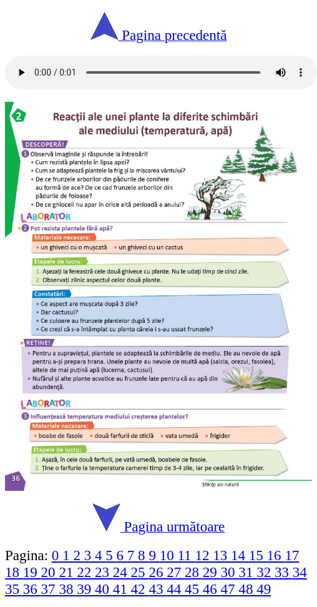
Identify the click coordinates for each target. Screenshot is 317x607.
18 (14, 572)
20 (50, 572)
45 (194, 589)
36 (32, 589)
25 (140, 572)
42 (140, 589)
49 (263, 589)
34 (300, 572)
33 (284, 572)
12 (204, 555)
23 (104, 572)
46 (212, 589)
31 (247, 572)
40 (104, 589)
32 (265, 572)
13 (222, 555)
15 (258, 555)
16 (276, 555)
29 (212, 572)
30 (230, 572)
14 (240, 555)
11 (186, 555)
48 (247, 589)
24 (122, 572)
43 (158, 589)
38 (68, 589)
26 (158, 572)
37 (50, 589)
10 (169, 555)
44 (176, 589)
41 (122, 589)
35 (14, 589)
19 (32, 572)
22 (86, 572)
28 (194, 572)
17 (292, 555)
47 (230, 589)
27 (176, 572)
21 (68, 572)
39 (86, 589)
